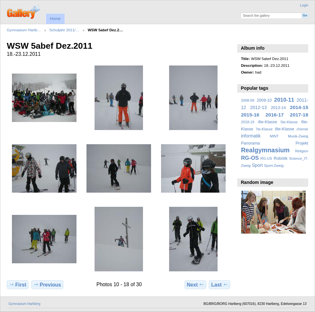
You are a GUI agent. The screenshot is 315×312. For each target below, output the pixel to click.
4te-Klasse (267, 122)
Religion (301, 151)
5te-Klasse (289, 122)
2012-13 (258, 107)
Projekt (302, 143)
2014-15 (299, 107)
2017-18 (299, 114)
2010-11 (284, 100)
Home (55, 18)
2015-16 (250, 114)
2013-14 (278, 108)
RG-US (266, 158)
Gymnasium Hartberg (24, 304)
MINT (274, 136)
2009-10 (264, 100)
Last (219, 284)
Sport (257, 165)
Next (195, 284)
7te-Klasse (264, 129)
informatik (251, 135)
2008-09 (247, 100)
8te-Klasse (284, 129)
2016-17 (275, 114)
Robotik (281, 158)
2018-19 (247, 122)
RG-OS (250, 158)
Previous (47, 284)
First (17, 284)
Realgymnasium (265, 150)
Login (304, 5)
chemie (302, 129)
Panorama (250, 143)
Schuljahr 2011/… (64, 30)
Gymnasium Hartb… (24, 30)
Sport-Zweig (273, 165)
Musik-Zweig (298, 136)
